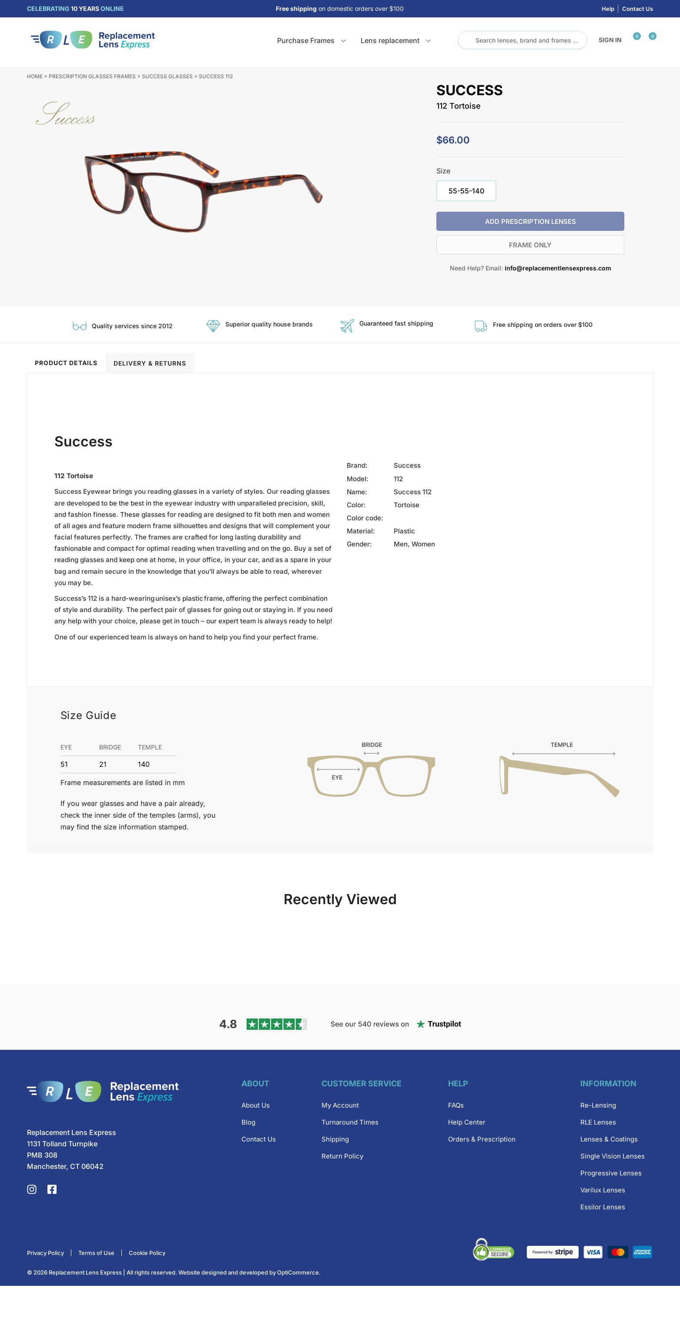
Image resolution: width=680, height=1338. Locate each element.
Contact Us (637, 8)
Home (35, 76)
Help (608, 8)
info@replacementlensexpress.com (558, 268)
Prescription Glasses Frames (92, 76)
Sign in (610, 39)
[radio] (466, 190)
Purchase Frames (306, 40)
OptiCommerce (298, 1324)
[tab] (66, 363)
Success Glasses (167, 76)
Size (443, 170)
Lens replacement (390, 40)
